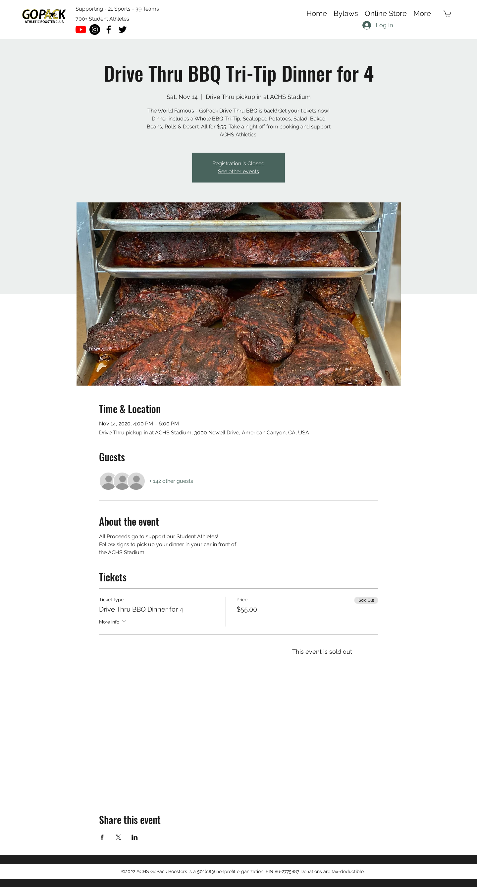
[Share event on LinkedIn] (135, 837)
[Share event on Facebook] (102, 837)
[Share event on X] (118, 837)
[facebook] (108, 29)
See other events (238, 171)
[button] (447, 13)
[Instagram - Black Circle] (94, 29)
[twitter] (122, 29)
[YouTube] (81, 29)
